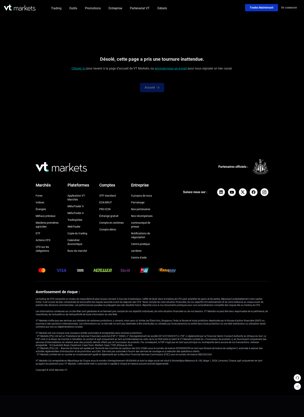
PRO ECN (105, 209)
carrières (136, 250)
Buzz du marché (77, 250)
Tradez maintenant (261, 7)
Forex (39, 195)
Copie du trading (77, 233)
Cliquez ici (79, 69)
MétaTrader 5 (75, 206)
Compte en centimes (111, 222)
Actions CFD (43, 240)
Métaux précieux (45, 215)
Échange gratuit (108, 215)
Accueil (152, 90)
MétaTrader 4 (75, 213)
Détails (162, 8)
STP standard (107, 195)
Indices (40, 202)
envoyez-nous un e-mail (171, 69)
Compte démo (107, 229)
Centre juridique (140, 244)
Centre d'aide (139, 257)
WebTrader (73, 226)
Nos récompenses (142, 215)
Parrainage (137, 202)
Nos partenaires (140, 209)
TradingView (74, 219)
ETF (38, 233)
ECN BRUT (105, 202)
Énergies (41, 209)
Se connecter (289, 7)
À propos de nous (141, 195)
